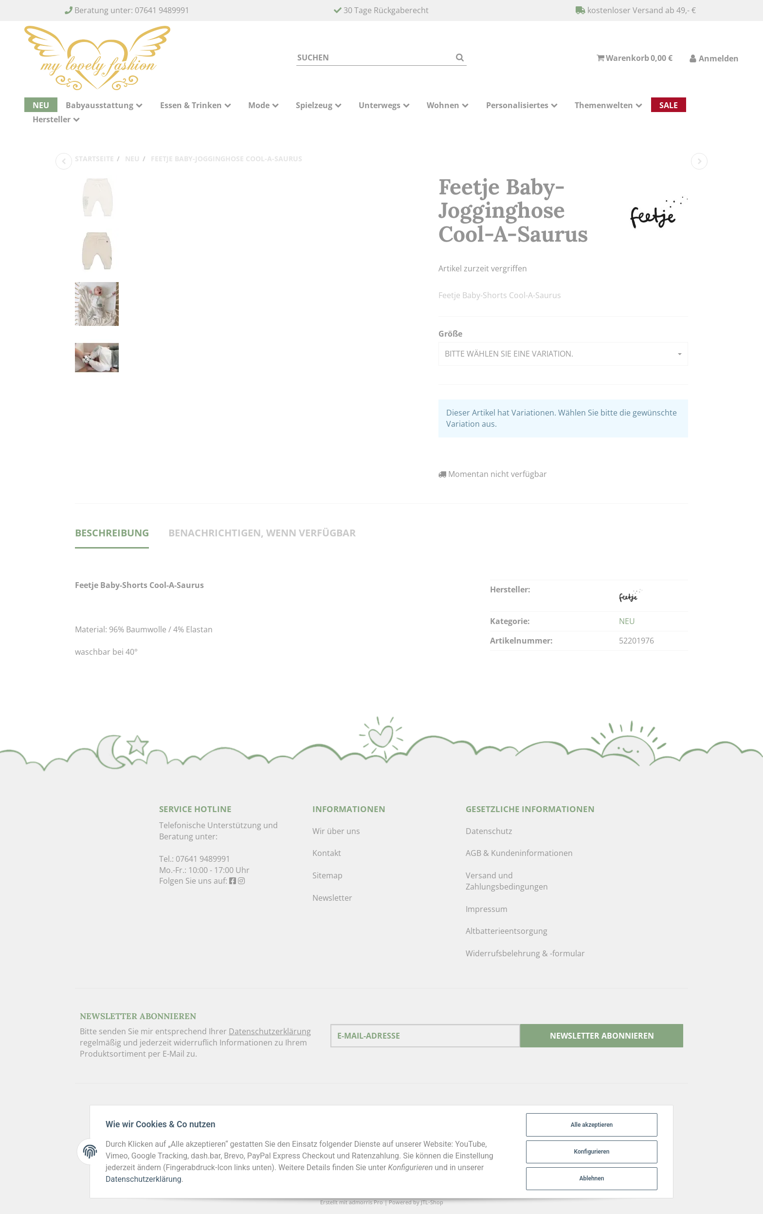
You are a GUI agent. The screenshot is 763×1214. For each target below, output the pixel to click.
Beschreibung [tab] (112, 532)
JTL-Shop (432, 1202)
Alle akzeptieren (592, 1124)
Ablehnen (592, 1178)
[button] (563, 354)
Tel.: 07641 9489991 (194, 859)
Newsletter (332, 897)
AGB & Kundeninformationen (519, 853)
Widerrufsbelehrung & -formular (525, 953)
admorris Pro (366, 1202)
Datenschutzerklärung (270, 1031)
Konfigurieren (592, 1151)
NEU (627, 621)
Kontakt (326, 853)
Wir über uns (336, 831)
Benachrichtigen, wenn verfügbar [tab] (262, 532)
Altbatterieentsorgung (506, 931)
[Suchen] (374, 58)
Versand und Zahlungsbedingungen (507, 881)
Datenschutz (489, 831)
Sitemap (327, 875)
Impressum (487, 909)
